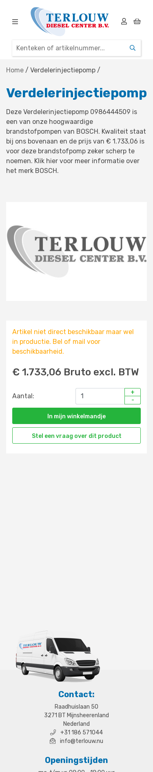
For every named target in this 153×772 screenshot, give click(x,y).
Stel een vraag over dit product (77, 436)
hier (52, 161)
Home (15, 70)
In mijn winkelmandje (76, 416)
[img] (15, 21)
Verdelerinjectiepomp (62, 70)
